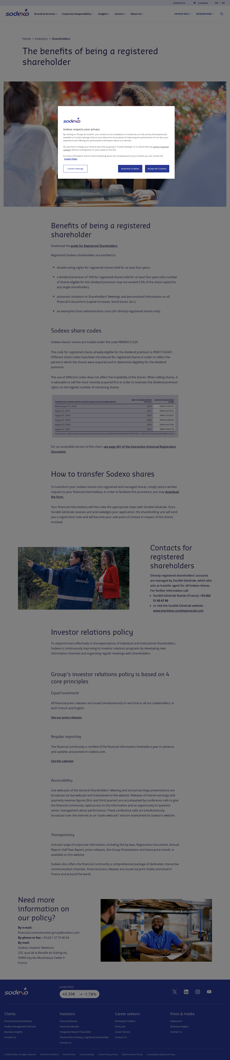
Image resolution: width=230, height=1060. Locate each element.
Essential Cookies (130, 168)
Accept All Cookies (157, 168)
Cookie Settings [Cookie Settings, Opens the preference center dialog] (75, 168)
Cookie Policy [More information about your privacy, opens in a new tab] (70, 159)
